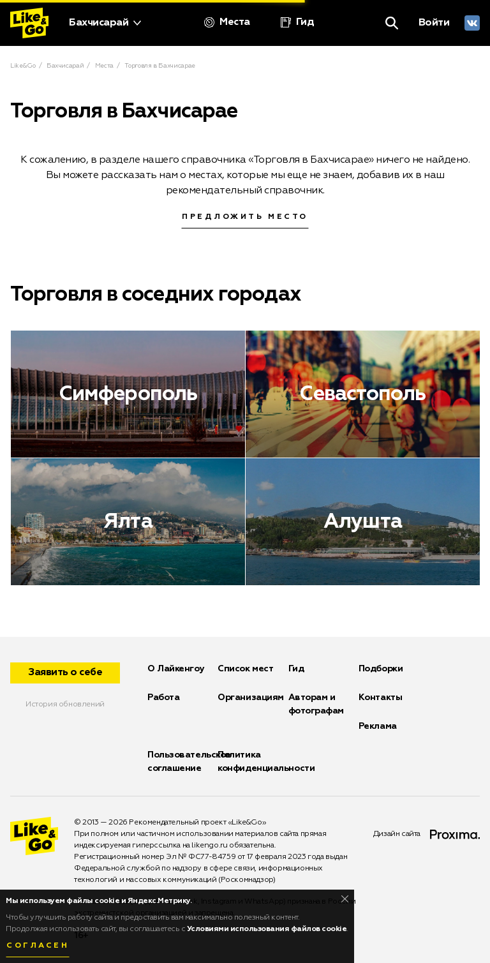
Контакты (380, 697)
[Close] (344, 898)
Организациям (251, 697)
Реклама (378, 726)
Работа (163, 697)
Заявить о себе (65, 673)
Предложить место (245, 217)
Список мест (245, 668)
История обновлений (65, 704)
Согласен (37, 946)
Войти (434, 23)
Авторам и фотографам (316, 704)
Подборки (381, 668)
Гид (296, 668)
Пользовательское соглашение (189, 761)
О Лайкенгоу (175, 668)
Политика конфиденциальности (266, 761)
